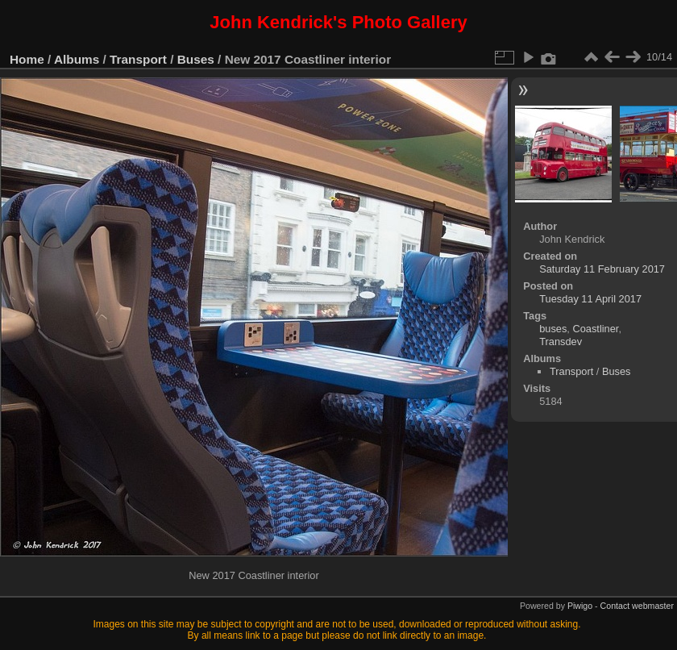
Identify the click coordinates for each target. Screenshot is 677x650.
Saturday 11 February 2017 (602, 269)
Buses (195, 59)
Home (27, 59)
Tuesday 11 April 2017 (590, 299)
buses (553, 329)
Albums (76, 59)
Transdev (560, 341)
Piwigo (579, 605)
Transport (138, 59)
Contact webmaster (637, 605)
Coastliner (595, 329)
